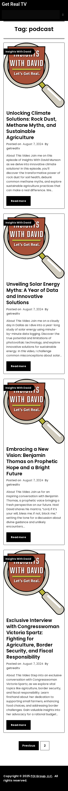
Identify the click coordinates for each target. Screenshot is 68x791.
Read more (18, 201)
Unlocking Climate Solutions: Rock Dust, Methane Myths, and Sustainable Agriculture (31, 125)
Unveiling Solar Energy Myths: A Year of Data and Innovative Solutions (33, 293)
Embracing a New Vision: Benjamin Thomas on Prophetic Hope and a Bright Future (32, 461)
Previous (28, 746)
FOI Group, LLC (41, 776)
